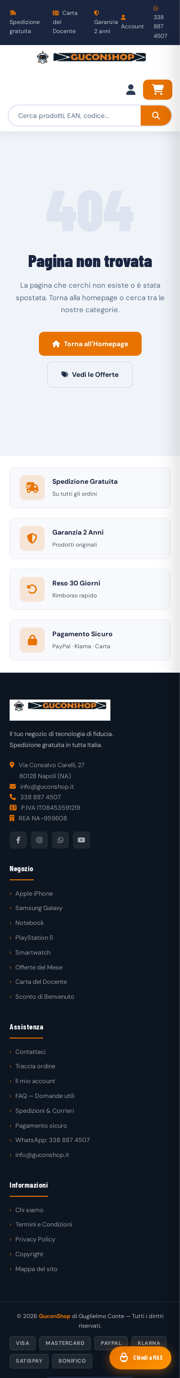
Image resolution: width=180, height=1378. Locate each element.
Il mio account (35, 1081)
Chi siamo (29, 1210)
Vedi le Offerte (90, 374)
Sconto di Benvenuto (44, 997)
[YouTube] (81, 840)
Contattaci (30, 1052)
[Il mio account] (130, 90)
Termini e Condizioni (43, 1224)
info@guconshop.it (42, 1155)
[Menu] (17, 62)
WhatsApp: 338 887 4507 (52, 1140)
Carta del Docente (65, 22)
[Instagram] (39, 840)
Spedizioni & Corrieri (44, 1111)
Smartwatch (32, 952)
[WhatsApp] (60, 840)
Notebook (29, 923)
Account (132, 22)
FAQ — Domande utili (44, 1096)
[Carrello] (157, 90)
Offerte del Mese (38, 967)
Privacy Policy (35, 1239)
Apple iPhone (34, 893)
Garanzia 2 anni (106, 23)
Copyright (29, 1254)
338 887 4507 (160, 23)
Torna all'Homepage (90, 343)
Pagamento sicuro (41, 1125)
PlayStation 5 (34, 938)
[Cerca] (156, 115)
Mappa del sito (36, 1269)
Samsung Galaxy (38, 908)
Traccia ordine (35, 1066)
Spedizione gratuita (25, 23)
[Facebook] (18, 840)
